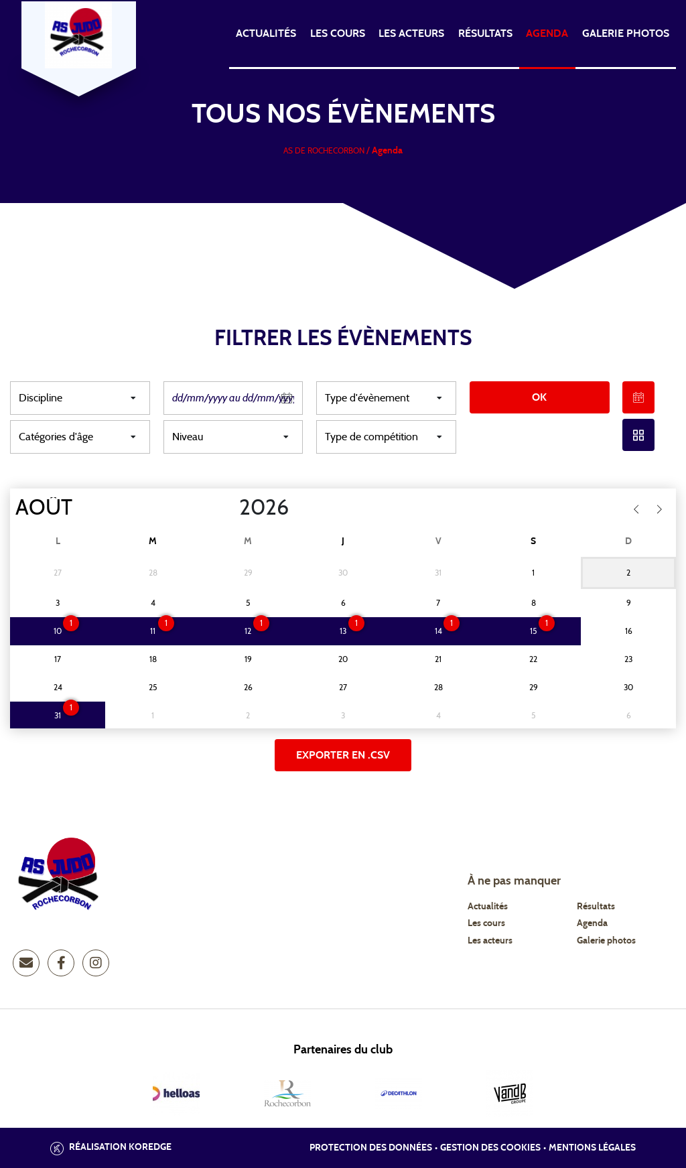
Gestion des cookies (490, 1148)
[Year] (228, 508)
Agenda (547, 33)
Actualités (266, 33)
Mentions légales (592, 1148)
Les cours (337, 33)
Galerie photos (625, 33)
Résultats (485, 33)
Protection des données (371, 1148)
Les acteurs (411, 33)
